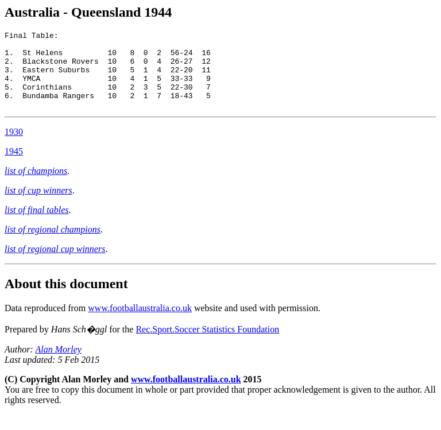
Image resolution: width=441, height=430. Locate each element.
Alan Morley (58, 365)
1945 (14, 167)
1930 (14, 147)
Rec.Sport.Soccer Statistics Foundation (207, 345)
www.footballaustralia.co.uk (140, 323)
